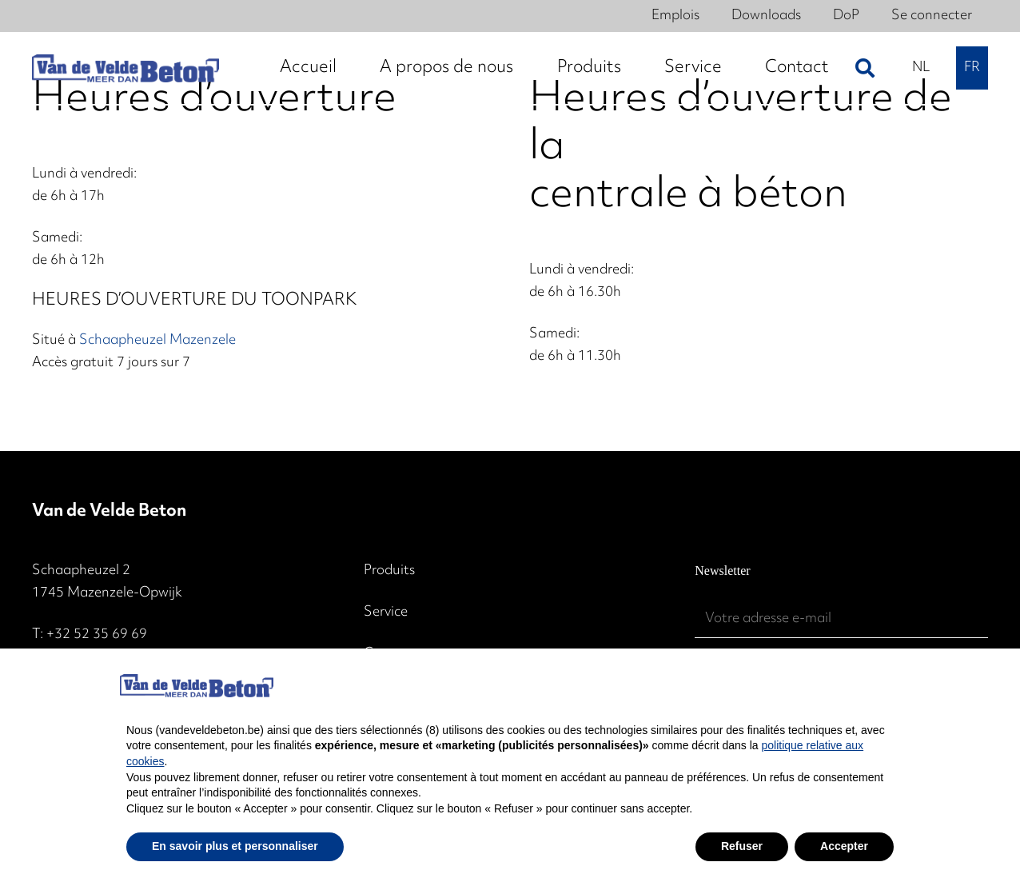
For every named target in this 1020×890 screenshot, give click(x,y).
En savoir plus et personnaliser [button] (235, 846)
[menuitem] (921, 68)
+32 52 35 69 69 (96, 635)
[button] (865, 68)
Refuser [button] (742, 846)
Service (386, 612)
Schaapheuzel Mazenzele (157, 340)
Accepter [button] (844, 846)
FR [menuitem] (972, 68)
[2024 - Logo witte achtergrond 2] (125, 68)
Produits (389, 571)
